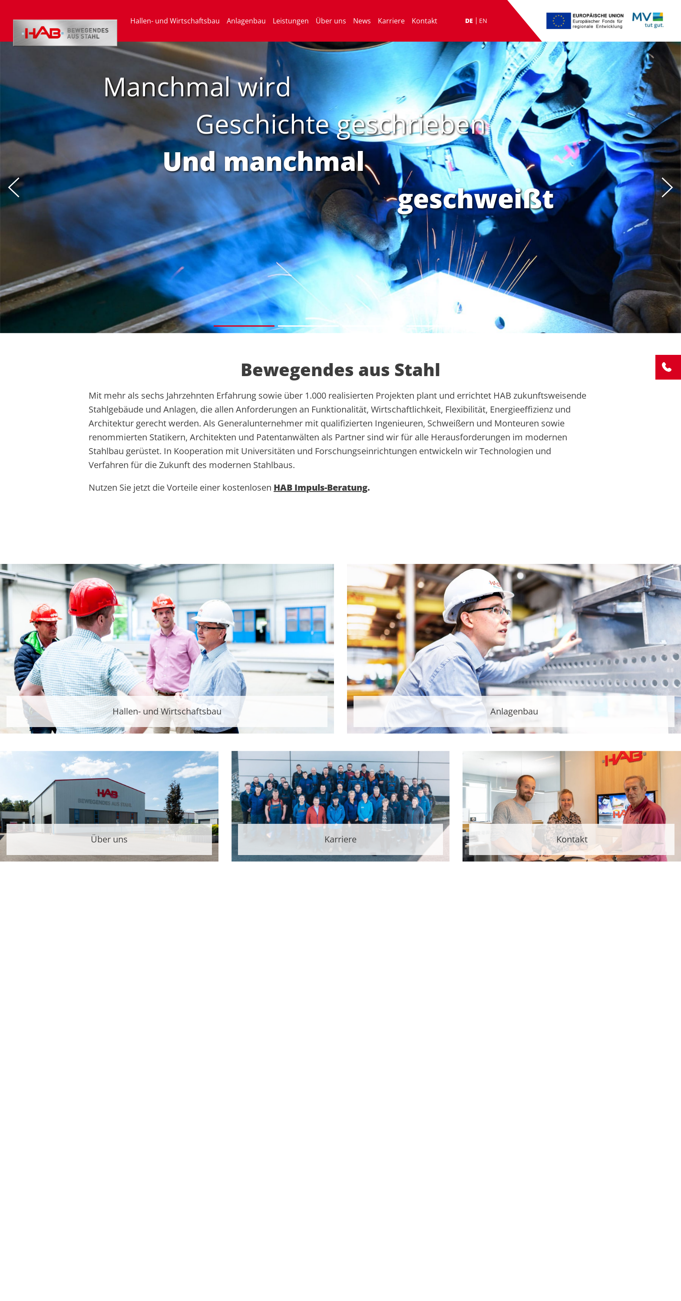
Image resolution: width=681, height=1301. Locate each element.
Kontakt (424, 21)
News (362, 21)
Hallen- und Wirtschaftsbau (175, 21)
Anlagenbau (246, 21)
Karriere (391, 21)
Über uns (331, 21)
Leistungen (291, 21)
